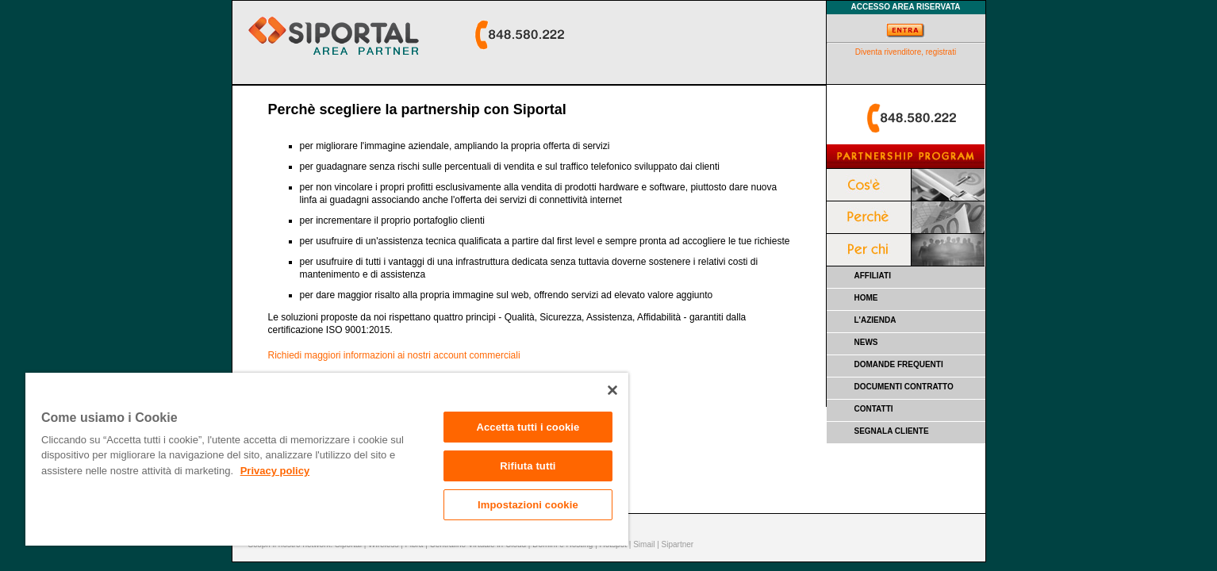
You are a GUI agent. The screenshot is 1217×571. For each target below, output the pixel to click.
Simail (644, 544)
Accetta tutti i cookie (527, 427)
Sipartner (678, 544)
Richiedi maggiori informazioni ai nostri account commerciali (394, 355)
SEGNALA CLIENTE (891, 431)
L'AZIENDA (875, 320)
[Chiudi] (612, 390)
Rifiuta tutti (527, 466)
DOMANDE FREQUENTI (898, 364)
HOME (866, 297)
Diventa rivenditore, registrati (905, 52)
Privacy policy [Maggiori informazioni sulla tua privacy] (274, 471)
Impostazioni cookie (528, 505)
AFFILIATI (872, 275)
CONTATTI (873, 408)
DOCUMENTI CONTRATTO (904, 386)
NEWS (866, 342)
